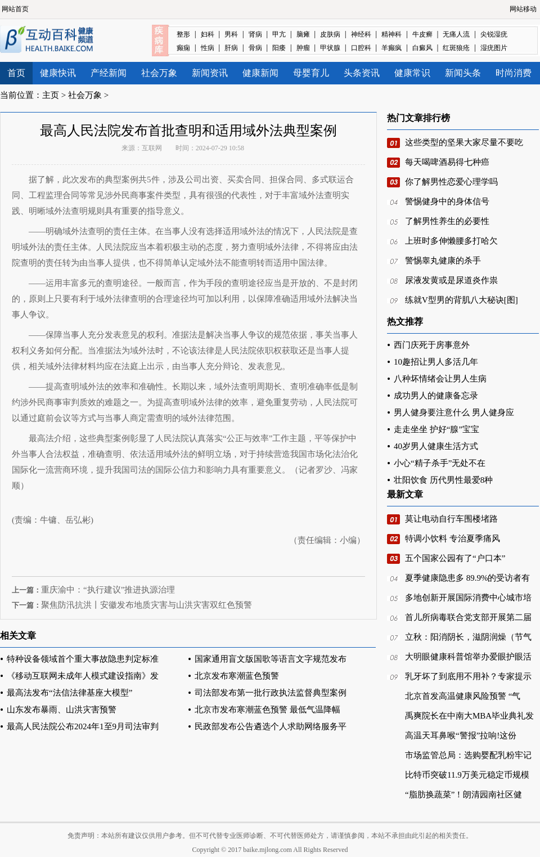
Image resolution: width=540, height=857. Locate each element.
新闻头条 (463, 73)
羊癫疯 (391, 48)
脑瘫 (303, 34)
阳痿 (279, 48)
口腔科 (361, 48)
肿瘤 (303, 48)
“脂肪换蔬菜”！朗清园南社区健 (463, 794)
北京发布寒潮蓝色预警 (237, 675)
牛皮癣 (422, 34)
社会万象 (159, 73)
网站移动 (523, 9)
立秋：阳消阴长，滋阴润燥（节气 (468, 636)
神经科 (361, 34)
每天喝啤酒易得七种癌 (447, 162)
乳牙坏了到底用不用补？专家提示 (468, 676)
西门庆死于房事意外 (432, 344)
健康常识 (412, 73)
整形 (183, 34)
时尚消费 (514, 73)
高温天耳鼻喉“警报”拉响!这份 (460, 735)
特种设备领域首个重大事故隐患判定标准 (83, 658)
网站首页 (15, 9)
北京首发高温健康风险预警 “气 (462, 696)
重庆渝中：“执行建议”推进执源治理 (108, 589)
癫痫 (183, 48)
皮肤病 (330, 34)
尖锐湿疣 (493, 34)
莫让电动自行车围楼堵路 (451, 518)
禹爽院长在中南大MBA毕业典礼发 (469, 715)
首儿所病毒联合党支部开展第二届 (468, 617)
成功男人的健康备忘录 (436, 395)
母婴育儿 (311, 73)
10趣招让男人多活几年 (436, 361)
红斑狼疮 (456, 48)
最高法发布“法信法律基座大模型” (69, 692)
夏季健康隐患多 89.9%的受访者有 (467, 577)
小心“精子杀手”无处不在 (439, 463)
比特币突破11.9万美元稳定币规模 (467, 774)
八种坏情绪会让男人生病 (440, 378)
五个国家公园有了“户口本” (455, 558)
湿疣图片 (493, 48)
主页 (50, 95)
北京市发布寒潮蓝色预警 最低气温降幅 (267, 709)
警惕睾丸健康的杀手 (443, 260)
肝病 (231, 48)
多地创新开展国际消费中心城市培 (468, 597)
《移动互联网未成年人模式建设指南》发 (83, 675)
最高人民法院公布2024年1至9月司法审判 (83, 726)
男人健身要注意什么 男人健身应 (454, 412)
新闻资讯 (210, 73)
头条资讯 (362, 73)
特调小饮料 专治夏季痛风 (452, 538)
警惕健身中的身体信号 (447, 201)
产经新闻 (109, 73)
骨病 (255, 48)
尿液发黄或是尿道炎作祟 (451, 280)
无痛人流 (456, 34)
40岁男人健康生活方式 (436, 446)
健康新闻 (260, 73)
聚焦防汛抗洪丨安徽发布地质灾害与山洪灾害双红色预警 (146, 604)
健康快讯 (58, 73)
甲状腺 (330, 48)
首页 (16, 73)
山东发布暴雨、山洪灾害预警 (61, 709)
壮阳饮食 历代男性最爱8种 (443, 479)
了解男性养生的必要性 (447, 221)
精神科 (391, 34)
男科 (231, 34)
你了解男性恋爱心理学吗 (451, 181)
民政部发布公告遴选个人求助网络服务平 (270, 726)
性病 (207, 48)
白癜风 (422, 48)
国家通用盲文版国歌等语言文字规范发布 (270, 658)
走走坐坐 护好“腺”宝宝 (436, 429)
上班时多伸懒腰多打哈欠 (451, 240)
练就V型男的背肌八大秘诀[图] (461, 299)
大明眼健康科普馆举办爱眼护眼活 (468, 656)
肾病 (255, 34)
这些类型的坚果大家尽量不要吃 (464, 142)
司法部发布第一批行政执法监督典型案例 (270, 692)
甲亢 (279, 34)
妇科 (207, 34)
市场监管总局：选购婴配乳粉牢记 (468, 755)
